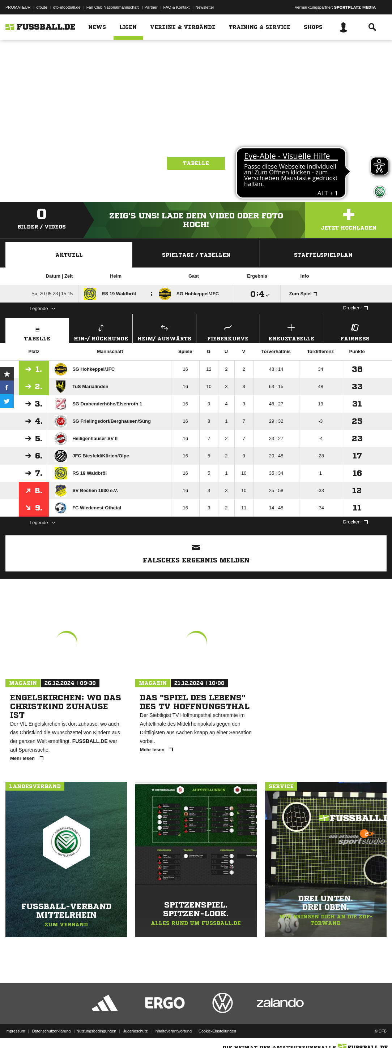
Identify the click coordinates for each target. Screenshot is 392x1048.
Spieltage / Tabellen (196, 254)
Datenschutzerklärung (51, 1031)
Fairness (355, 331)
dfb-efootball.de (67, 7)
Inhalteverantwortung (173, 1031)
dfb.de (41, 7)
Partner (151, 7)
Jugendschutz (135, 1031)
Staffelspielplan (323, 254)
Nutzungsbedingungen (96, 1031)
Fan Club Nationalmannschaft (112, 7)
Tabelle (196, 163)
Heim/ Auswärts (164, 331)
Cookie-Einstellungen (217, 1031)
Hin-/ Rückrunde (101, 331)
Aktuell (69, 254)
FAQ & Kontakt (176, 7)
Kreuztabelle (292, 331)
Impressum (15, 1031)
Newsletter (204, 7)
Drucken (355, 307)
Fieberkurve (228, 331)
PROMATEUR (17, 7)
